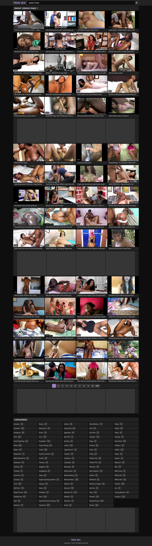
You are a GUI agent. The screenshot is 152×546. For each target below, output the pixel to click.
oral (92, 428)
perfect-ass (95, 458)
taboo (119, 424)
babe (18, 445)
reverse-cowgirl (97, 483)
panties (93, 445)
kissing (68, 441)
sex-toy (94, 488)
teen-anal (120, 441)
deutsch (18, 505)
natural (69, 488)
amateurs (19, 432)
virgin (119, 453)
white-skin (120, 479)
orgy (93, 441)
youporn (120, 496)
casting (18, 466)
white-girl (120, 475)
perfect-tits (95, 462)
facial (43, 449)
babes (18, 449)
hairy (42, 488)
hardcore (44, 505)
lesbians (69, 458)
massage (69, 466)
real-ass (94, 466)
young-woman (122, 492)
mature (68, 483)
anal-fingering (21, 441)
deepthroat (20, 496)
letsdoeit (69, 462)
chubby (18, 471)
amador (18, 424)
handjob (44, 492)
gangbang (44, 471)
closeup (18, 479)
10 (92, 386)
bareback (19, 462)
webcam (120, 462)
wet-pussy (120, 471)
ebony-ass (44, 428)
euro (43, 436)
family (43, 458)
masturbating (71, 475)
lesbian (68, 453)
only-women (96, 424)
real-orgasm (96, 471)
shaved (94, 496)
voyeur (119, 458)
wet (118, 466)
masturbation (71, 479)
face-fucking (45, 445)
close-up (19, 475)
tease (118, 432)
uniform (119, 445)
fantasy (43, 462)
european (44, 441)
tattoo (119, 428)
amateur (19, 428)
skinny (94, 505)
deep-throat (20, 492)
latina (68, 445)
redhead (94, 479)
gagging (44, 466)
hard (43, 496)
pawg (93, 453)
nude (68, 505)
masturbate (70, 471)
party (93, 449)
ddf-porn (19, 488)
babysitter (19, 453)
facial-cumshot (46, 453)
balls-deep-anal (21, 458)
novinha (69, 500)
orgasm (94, 436)
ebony (43, 424)
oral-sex (94, 432)
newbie (68, 496)
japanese (69, 432)
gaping (43, 483)
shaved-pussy (96, 500)
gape (42, 475)
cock (18, 483)
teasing (119, 436)
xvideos (119, 483)
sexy (93, 492)
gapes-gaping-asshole (49, 479)
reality (93, 475)
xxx (118, 488)
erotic (43, 432)
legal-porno (70, 449)
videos (119, 449)
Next (97, 386)
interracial (69, 428)
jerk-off (68, 436)
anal (17, 436)
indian (68, 424)
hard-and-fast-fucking (49, 500)
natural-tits (70, 492)
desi (17, 500)
